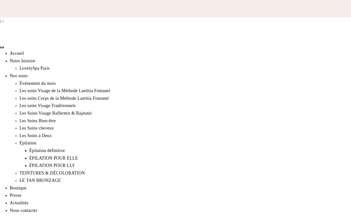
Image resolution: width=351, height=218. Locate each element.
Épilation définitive (47, 150)
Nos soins (19, 75)
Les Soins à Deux (36, 135)
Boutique (18, 187)
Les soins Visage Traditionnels (48, 105)
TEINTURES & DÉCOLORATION (52, 173)
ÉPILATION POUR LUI (51, 165)
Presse (15, 195)
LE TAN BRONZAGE (40, 180)
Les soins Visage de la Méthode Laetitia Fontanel (65, 90)
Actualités (19, 202)
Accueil (17, 53)
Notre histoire (22, 60)
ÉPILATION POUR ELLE (53, 158)
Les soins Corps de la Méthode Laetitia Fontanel (64, 98)
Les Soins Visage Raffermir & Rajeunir (56, 113)
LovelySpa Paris (35, 68)
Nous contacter (24, 210)
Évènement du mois (38, 83)
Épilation (28, 143)
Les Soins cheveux (37, 128)
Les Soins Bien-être (38, 120)
